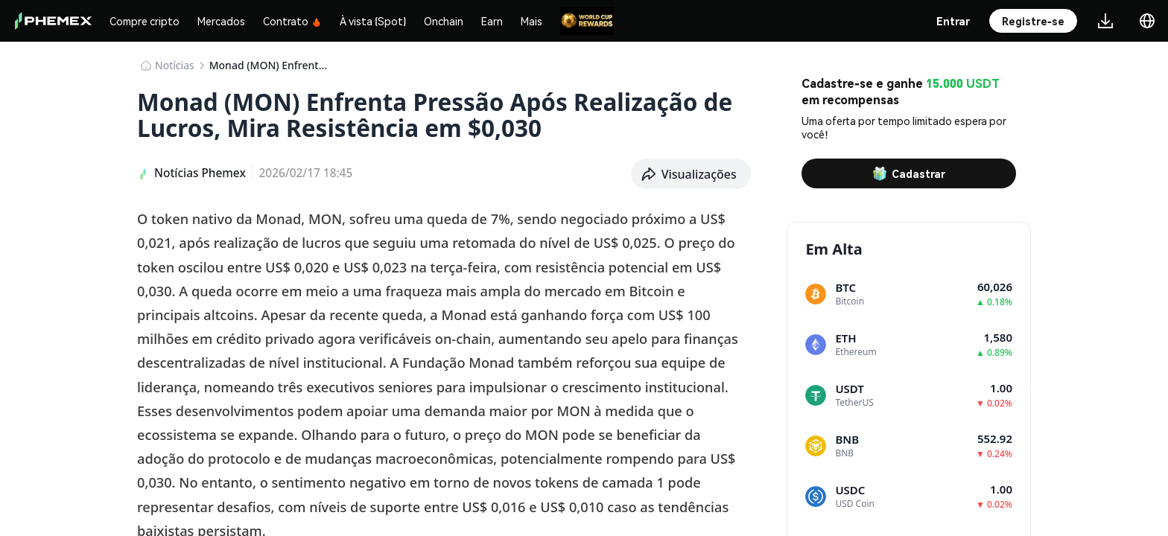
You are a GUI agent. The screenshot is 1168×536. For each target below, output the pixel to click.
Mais (531, 21)
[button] (691, 174)
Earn (492, 21)
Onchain (443, 21)
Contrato (292, 21)
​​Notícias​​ (174, 65)
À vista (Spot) (373, 21)
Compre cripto (145, 21)
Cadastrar (908, 173)
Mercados (221, 21)
